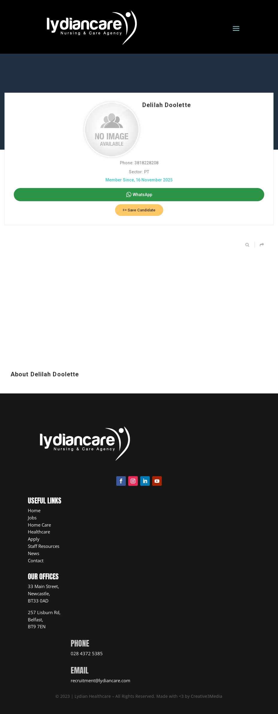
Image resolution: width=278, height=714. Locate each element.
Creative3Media (206, 696)
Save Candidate (139, 210)
